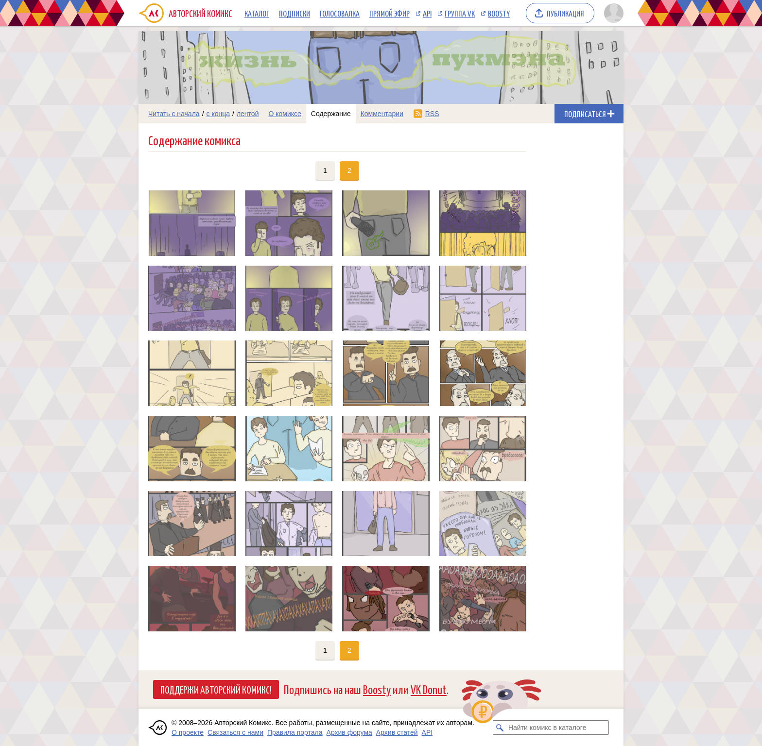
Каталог (256, 13)
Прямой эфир (389, 13)
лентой (248, 114)
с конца (218, 114)
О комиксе (284, 114)
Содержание (331, 114)
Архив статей (397, 732)
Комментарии (382, 114)
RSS (432, 114)
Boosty (499, 13)
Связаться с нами (235, 732)
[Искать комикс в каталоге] (500, 727)
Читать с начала (174, 114)
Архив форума (349, 732)
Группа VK (460, 13)
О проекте (188, 732)
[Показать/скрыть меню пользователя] (612, 13)
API (427, 13)
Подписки (294, 13)
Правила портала (295, 732)
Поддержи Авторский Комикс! (216, 689)
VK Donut (429, 688)
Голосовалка (340, 13)
